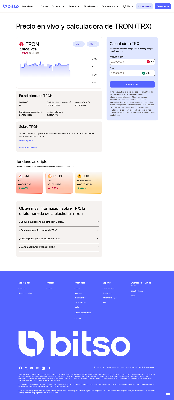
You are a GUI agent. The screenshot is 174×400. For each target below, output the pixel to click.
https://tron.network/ (28, 147)
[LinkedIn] (43, 368)
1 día (79, 44)
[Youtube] (32, 368)
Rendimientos (80, 298)
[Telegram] (49, 368)
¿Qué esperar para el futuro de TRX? (59, 238)
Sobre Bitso (29, 6)
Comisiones (107, 293)
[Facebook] (20, 368)
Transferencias (80, 302)
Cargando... (150, 367)
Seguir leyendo (26, 140)
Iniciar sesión (144, 6)
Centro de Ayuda (109, 288)
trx (150, 61)
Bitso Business (91, 6)
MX (128, 6)
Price (112, 68)
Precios (44, 6)
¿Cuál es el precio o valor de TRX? (59, 230)
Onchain (78, 318)
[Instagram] (37, 368)
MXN (93, 44)
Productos (58, 6)
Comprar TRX (132, 84)
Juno (133, 296)
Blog (104, 302)
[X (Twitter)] (26, 368)
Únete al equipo (25, 293)
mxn (148, 73)
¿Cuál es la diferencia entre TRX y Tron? (59, 221)
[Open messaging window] (168, 394)
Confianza (23, 288)
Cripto (49, 288)
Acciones (78, 293)
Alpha (77, 307)
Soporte (74, 6)
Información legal (110, 298)
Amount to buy (116, 57)
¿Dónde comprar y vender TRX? (59, 247)
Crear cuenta (163, 6)
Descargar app (110, 6)
